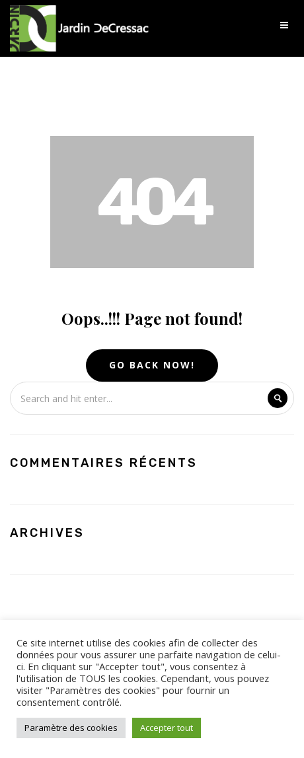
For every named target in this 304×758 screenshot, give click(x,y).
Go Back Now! (152, 365)
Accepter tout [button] (166, 728)
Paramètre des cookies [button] (71, 728)
